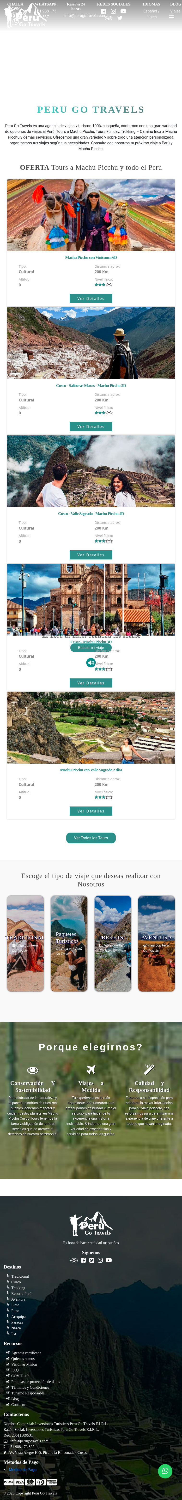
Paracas (17, 1322)
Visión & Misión (24, 1364)
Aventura (18, 1299)
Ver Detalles (90, 298)
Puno (15, 1311)
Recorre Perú (21, 1293)
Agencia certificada (26, 1353)
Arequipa (18, 1316)
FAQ (15, 1370)
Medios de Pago (22, 1469)
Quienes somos (23, 1359)
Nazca (16, 1328)
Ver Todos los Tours (91, 838)
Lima (15, 1305)
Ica (13, 1334)
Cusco (16, 1282)
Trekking (18, 1288)
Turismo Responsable (28, 1393)
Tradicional (20, 1276)
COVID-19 (20, 1376)
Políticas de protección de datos (35, 1382)
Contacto (18, 1405)
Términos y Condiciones (30, 1387)
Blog (15, 1399)
